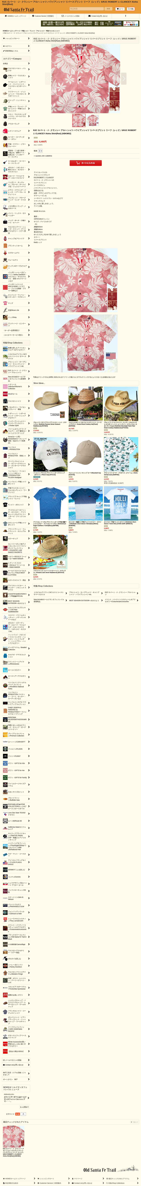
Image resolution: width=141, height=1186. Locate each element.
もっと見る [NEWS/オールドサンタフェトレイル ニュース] (24, 1107)
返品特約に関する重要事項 (43, 156)
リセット (134, 1122)
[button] (125, 16)
